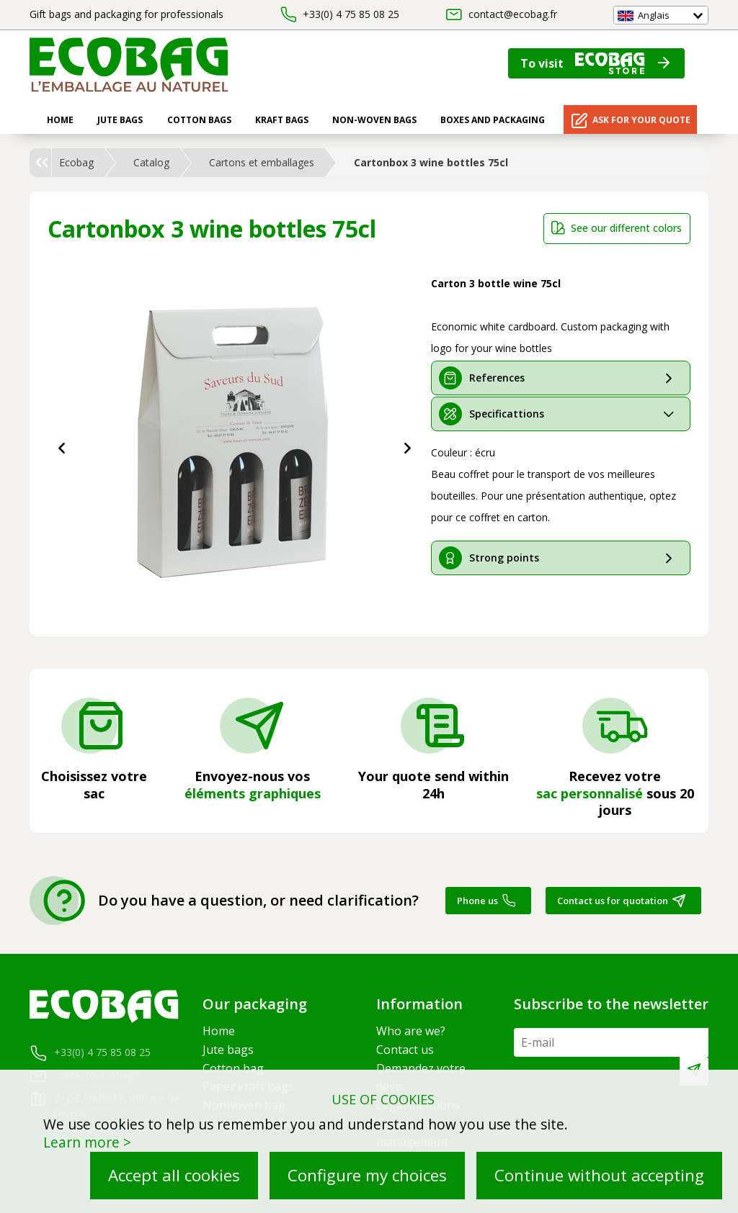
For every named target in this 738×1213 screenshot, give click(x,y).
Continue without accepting (599, 1175)
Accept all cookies (174, 1175)
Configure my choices (367, 1175)
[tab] (560, 378)
